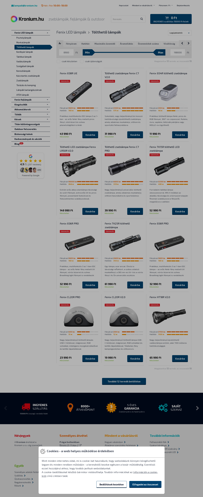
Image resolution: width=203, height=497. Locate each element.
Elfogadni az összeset (145, 484)
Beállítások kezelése (112, 484)
